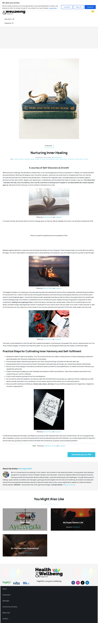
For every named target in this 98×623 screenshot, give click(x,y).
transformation (79, 159)
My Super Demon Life (73, 522)
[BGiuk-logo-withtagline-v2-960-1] (26, 583)
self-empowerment (61, 159)
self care (42, 159)
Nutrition (28, 527)
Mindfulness (76, 527)
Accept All (90, 7)
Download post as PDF (81, 455)
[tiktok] (82, 583)
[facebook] (73, 583)
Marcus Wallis (48, 288)
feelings (26, 159)
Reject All (78, 7)
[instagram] (78, 583)
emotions (21, 159)
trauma (86, 159)
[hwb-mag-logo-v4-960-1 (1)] (49, 569)
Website (65, 485)
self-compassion (50, 159)
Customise (67, 7)
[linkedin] (87, 583)
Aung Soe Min (48, 217)
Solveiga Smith (58, 157)
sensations (71, 159)
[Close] (96, 1)
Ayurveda (24, 522)
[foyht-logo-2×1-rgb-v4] (7, 581)
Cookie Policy (53, 8)
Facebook (72, 485)
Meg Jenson (48, 339)
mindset (37, 159)
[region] (49, 5)
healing (32, 159)
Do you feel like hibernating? (25, 548)
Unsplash (58, 217)
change (16, 159)
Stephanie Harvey (50, 446)
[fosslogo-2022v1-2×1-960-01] (16, 582)
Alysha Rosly (48, 432)
